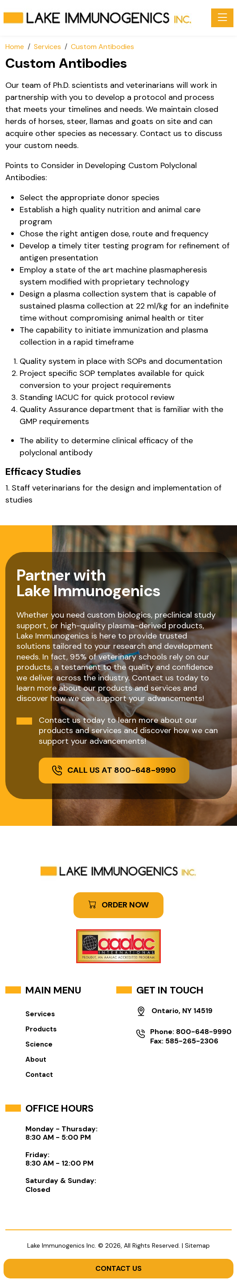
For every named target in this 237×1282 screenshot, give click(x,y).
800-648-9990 (204, 1031)
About (35, 1059)
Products (41, 1029)
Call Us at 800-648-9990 (114, 770)
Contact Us (118, 1268)
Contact (39, 1074)
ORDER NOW (118, 904)
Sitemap (197, 1245)
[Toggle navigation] (222, 17)
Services (40, 1014)
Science (39, 1044)
